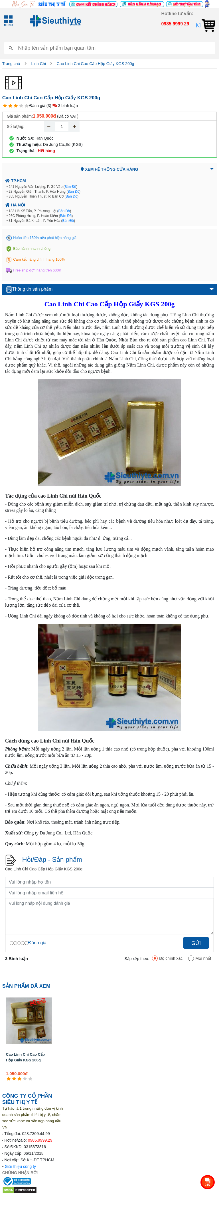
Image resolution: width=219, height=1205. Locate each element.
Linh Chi (38, 63)
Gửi (196, 943)
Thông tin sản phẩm (29, 289)
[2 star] (10, 106)
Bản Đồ (70, 187)
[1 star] (5, 106)
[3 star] (16, 106)
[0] (205, 25)
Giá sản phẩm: (20, 116)
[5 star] (26, 106)
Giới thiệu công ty (20, 1166)
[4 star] (21, 106)
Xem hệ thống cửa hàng (109, 169)
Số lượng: (16, 126)
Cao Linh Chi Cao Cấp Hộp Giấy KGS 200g (95, 63)
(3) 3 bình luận (62, 105)
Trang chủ (11, 63)
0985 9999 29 (175, 23)
